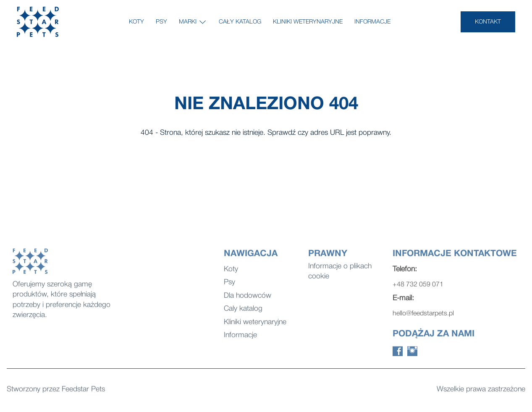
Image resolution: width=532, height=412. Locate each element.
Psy (161, 22)
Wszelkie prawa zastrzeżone (481, 390)
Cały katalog (240, 22)
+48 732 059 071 (418, 288)
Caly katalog (243, 312)
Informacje (372, 22)
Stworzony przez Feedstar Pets (56, 390)
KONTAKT (488, 22)
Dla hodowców (247, 298)
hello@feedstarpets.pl (423, 317)
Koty (136, 22)
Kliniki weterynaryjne (308, 22)
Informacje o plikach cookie (340, 274)
